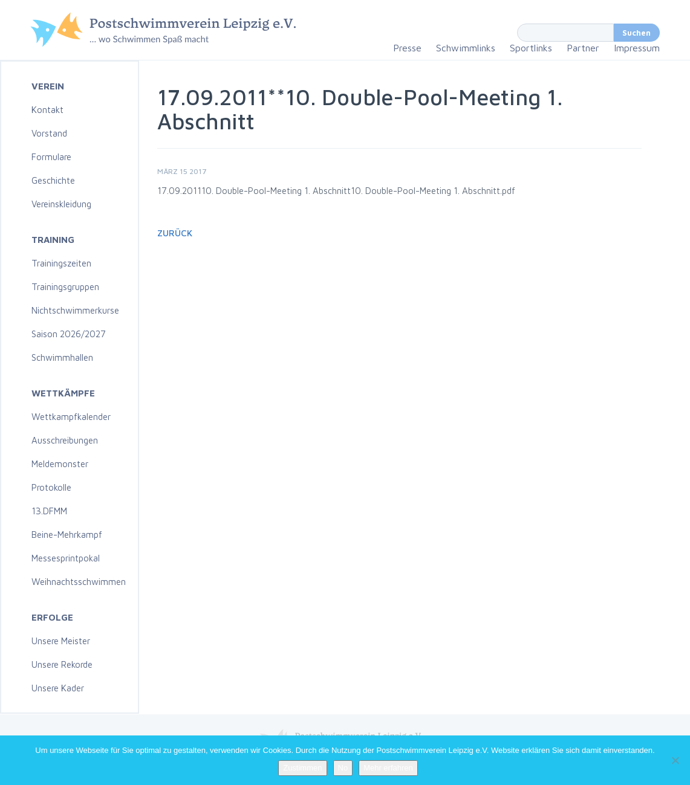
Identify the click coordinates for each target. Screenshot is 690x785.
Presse (407, 47)
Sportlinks (531, 47)
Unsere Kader (57, 688)
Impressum (637, 47)
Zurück (174, 233)
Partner (583, 47)
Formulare (51, 157)
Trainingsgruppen (65, 287)
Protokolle (51, 487)
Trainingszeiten (61, 263)
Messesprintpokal (65, 558)
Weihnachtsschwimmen (78, 582)
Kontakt (47, 110)
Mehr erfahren (388, 767)
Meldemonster (59, 464)
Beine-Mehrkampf (66, 534)
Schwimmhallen (62, 357)
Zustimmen (302, 767)
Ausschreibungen (64, 440)
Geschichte (53, 180)
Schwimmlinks (465, 47)
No (343, 767)
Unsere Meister (60, 641)
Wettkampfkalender (71, 417)
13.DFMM (49, 511)
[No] (675, 760)
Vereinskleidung (61, 204)
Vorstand (49, 133)
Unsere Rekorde (62, 664)
